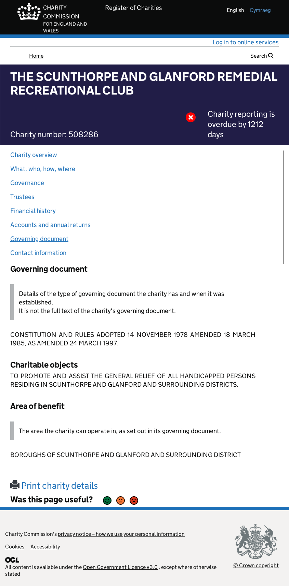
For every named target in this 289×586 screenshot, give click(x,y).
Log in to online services (246, 42)
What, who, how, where (42, 169)
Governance (27, 183)
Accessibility (45, 546)
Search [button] (262, 56)
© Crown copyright (256, 565)
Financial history (33, 211)
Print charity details (54, 485)
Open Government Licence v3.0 (120, 567)
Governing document (39, 239)
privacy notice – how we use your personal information (121, 534)
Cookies (14, 546)
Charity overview (33, 155)
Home (36, 56)
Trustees (22, 197)
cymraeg (260, 10)
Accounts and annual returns (50, 225)
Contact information (38, 253)
